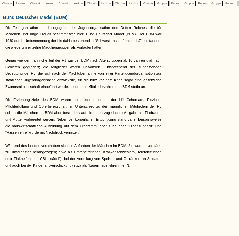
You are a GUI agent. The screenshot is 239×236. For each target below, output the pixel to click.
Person (175, 3)
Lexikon (21, 3)
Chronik (7, 3)
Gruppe (162, 3)
